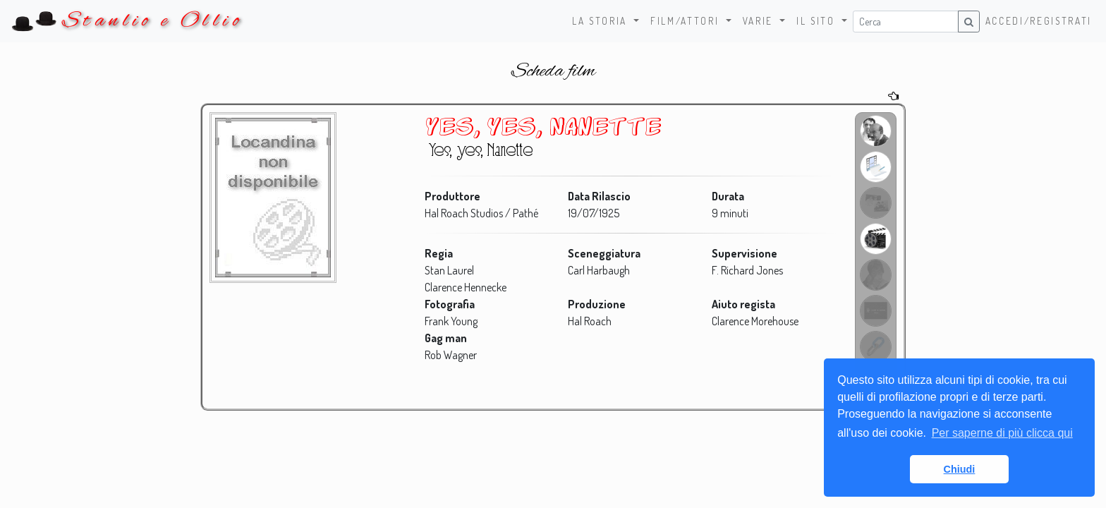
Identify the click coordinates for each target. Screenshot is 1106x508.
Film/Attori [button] (686, 21)
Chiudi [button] (960, 469)
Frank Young (451, 321)
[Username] (906, 21)
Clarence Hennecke (465, 287)
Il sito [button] (817, 21)
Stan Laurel (449, 270)
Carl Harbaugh (599, 270)
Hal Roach (590, 321)
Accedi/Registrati (1038, 21)
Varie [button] (760, 21)
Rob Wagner (451, 355)
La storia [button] (601, 21)
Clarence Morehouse (754, 321)
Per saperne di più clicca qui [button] (1002, 433)
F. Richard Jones (746, 270)
